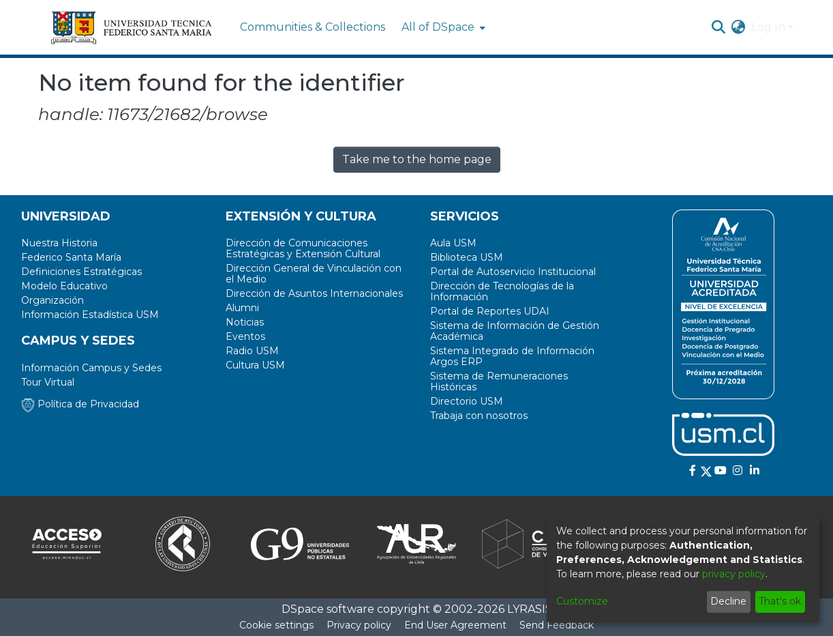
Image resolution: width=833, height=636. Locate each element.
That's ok (780, 601)
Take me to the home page (416, 159)
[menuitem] (442, 27)
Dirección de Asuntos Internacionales (314, 293)
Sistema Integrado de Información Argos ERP (512, 356)
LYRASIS (529, 609)
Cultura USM (255, 365)
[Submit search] (718, 27)
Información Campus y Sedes (91, 368)
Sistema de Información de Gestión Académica (514, 331)
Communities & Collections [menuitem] (312, 26)
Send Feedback (556, 625)
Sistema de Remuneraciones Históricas (499, 381)
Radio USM (252, 351)
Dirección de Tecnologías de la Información (502, 291)
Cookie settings (276, 625)
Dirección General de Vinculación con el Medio (314, 273)
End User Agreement (455, 625)
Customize (582, 601)
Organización (52, 300)
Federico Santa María (71, 257)
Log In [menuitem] (768, 26)
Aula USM (453, 243)
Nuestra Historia (59, 243)
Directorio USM (466, 401)
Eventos (245, 336)
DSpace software (328, 609)
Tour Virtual (47, 382)
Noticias (245, 322)
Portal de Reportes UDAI (489, 311)
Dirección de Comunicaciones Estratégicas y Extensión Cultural (303, 248)
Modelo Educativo (64, 286)
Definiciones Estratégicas (81, 271)
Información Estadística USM (90, 314)
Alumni (242, 308)
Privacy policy (359, 625)
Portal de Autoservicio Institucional (513, 271)
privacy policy (734, 574)
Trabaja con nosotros (479, 415)
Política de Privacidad (80, 404)
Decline (728, 601)
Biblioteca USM (466, 257)
